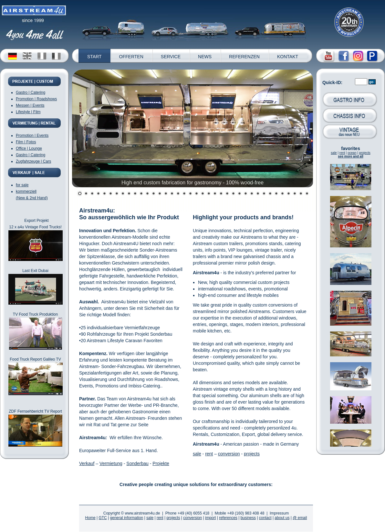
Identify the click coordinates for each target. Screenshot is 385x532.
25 (226, 194)
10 (134, 194)
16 (171, 194)
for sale (22, 185)
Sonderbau (137, 463)
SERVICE (171, 56)
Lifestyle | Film (28, 112)
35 (287, 194)
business (248, 518)
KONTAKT (287, 56)
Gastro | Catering (30, 92)
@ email (300, 518)
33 (275, 194)
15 (165, 194)
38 (306, 194)
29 (251, 194)
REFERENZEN (244, 56)
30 (257, 194)
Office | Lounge (29, 148)
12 (146, 194)
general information (126, 518)
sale (334, 153)
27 (238, 194)
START (94, 56)
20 (195, 194)
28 (244, 194)
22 (208, 194)
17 (177, 194)
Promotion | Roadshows (36, 99)
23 (214, 194)
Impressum (279, 513)
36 (294, 194)
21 (201, 194)
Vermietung (110, 463)
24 (220, 194)
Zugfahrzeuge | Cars (33, 161)
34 (281, 194)
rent (342, 153)
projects (364, 153)
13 (152, 194)
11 (140, 194)
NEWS (205, 56)
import (210, 518)
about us (282, 518)
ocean (352, 153)
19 (189, 194)
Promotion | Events (32, 135)
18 (183, 194)
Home (90, 518)
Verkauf (86, 463)
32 (269, 194)
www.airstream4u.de (142, 513)
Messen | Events (30, 105)
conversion (229, 453)
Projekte (160, 463)
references (228, 518)
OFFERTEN (131, 56)
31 (263, 194)
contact (265, 518)
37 (300, 194)
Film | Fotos (26, 142)
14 (158, 194)
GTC (103, 518)
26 (232, 194)
